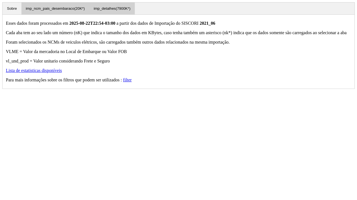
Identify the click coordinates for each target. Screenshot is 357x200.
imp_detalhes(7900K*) (112, 8)
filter (127, 80)
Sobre (12, 8)
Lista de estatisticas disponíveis (34, 70)
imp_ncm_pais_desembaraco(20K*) (55, 8)
